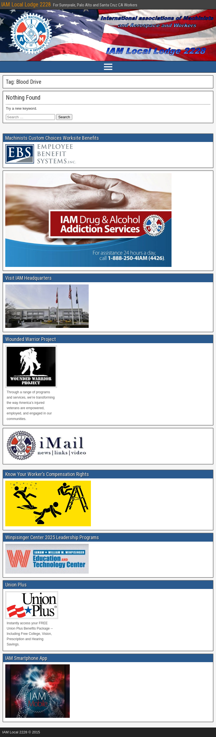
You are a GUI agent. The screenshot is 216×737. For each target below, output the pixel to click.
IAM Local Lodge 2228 (26, 4)
